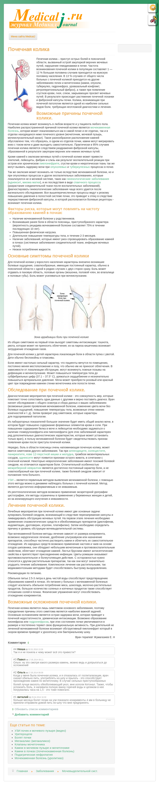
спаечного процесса (87, 182)
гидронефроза (39, 621)
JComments (110, 719)
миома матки (31, 182)
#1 (15, 696)
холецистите (96, 450)
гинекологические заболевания (87, 178)
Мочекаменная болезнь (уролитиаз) (39, 758)
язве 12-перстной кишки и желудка (49, 454)
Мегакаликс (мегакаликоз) (32, 741)
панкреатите (16, 454)
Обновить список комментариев (36, 709)
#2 (15, 672)
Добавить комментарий (32, 714)
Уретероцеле (23, 734)
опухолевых (58, 166)
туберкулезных (80, 166)
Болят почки (23, 737)
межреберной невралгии (24, 467)
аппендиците (78, 450)
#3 (15, 659)
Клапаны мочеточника (30, 744)
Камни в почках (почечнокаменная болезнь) (44, 751)
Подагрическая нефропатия (34, 754)
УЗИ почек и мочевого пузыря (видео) (40, 730)
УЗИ (11, 479)
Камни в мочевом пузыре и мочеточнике (42, 747)
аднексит (15, 182)
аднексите (26, 457)
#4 (15, 649)
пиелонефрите (49, 163)
